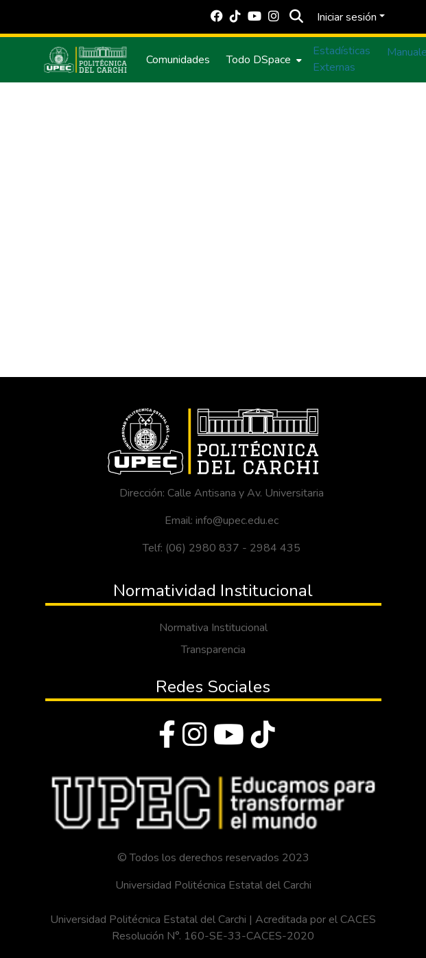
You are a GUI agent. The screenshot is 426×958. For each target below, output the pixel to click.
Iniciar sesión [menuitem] (347, 17)
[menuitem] (263, 59)
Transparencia (213, 649)
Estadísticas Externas (341, 59)
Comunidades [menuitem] (178, 59)
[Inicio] (85, 60)
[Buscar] (296, 17)
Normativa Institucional (213, 627)
